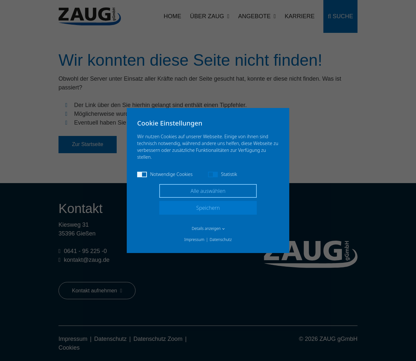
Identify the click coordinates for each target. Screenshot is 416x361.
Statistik (222, 174)
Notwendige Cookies (165, 174)
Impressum (194, 239)
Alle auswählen (208, 190)
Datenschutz (221, 239)
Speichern (208, 207)
